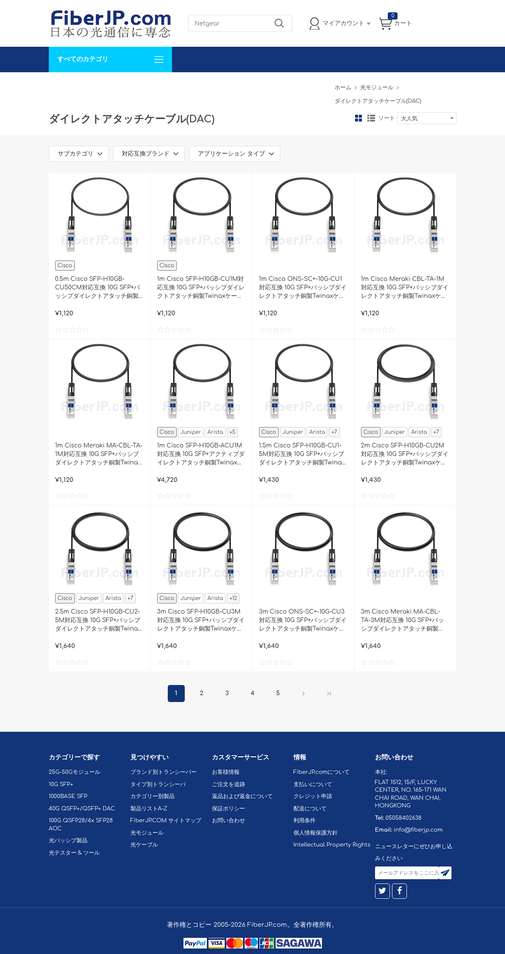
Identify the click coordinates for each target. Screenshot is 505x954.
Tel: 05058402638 (304, 85)
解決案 (63, 85)
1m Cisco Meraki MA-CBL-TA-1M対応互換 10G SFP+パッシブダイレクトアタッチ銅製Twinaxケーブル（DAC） (99, 454)
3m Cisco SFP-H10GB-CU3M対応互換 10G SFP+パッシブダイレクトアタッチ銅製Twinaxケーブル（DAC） (201, 621)
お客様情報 (226, 772)
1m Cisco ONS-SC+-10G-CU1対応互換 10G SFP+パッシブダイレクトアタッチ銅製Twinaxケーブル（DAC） (303, 288)
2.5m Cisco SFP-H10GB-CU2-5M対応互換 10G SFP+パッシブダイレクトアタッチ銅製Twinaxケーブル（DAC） (98, 621)
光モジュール (376, 88)
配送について (310, 809)
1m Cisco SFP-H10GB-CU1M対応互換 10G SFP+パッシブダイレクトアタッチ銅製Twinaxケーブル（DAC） (201, 288)
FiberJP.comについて (238, 85)
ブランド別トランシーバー (163, 772)
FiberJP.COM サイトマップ (166, 821)
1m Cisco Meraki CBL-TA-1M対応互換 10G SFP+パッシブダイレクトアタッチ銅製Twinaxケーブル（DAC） (405, 288)
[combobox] (427, 118)
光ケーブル (144, 845)
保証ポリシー (228, 809)
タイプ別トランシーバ (158, 784)
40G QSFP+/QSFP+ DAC (82, 809)
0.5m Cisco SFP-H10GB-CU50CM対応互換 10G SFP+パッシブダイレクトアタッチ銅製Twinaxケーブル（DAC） (97, 288)
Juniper (191, 432)
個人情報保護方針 (315, 833)
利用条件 (304, 821)
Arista (215, 432)
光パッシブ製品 (68, 841)
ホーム (343, 88)
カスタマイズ (100, 85)
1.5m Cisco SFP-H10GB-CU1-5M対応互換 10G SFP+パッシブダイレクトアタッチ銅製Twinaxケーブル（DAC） (302, 454)
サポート (140, 85)
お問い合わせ (179, 85)
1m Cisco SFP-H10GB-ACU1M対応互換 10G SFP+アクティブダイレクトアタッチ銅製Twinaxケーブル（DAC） (201, 454)
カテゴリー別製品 (152, 796)
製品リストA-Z (149, 809)
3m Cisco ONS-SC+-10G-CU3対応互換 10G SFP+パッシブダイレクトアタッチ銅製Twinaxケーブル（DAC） (303, 621)
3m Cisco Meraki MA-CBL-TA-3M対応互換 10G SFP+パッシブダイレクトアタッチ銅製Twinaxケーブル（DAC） (402, 621)
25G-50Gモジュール (74, 772)
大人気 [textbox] (409, 119)
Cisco (65, 266)
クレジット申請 (312, 796)
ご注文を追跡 (228, 784)
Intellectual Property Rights (331, 845)
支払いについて (312, 784)
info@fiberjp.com (418, 830)
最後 (329, 693)
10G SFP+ (61, 784)
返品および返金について (242, 796)
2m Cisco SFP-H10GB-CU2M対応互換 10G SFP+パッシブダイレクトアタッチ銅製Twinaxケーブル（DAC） (405, 454)
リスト (371, 118)
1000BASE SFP (68, 796)
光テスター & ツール (74, 853)
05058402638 (403, 818)
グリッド (358, 118)
